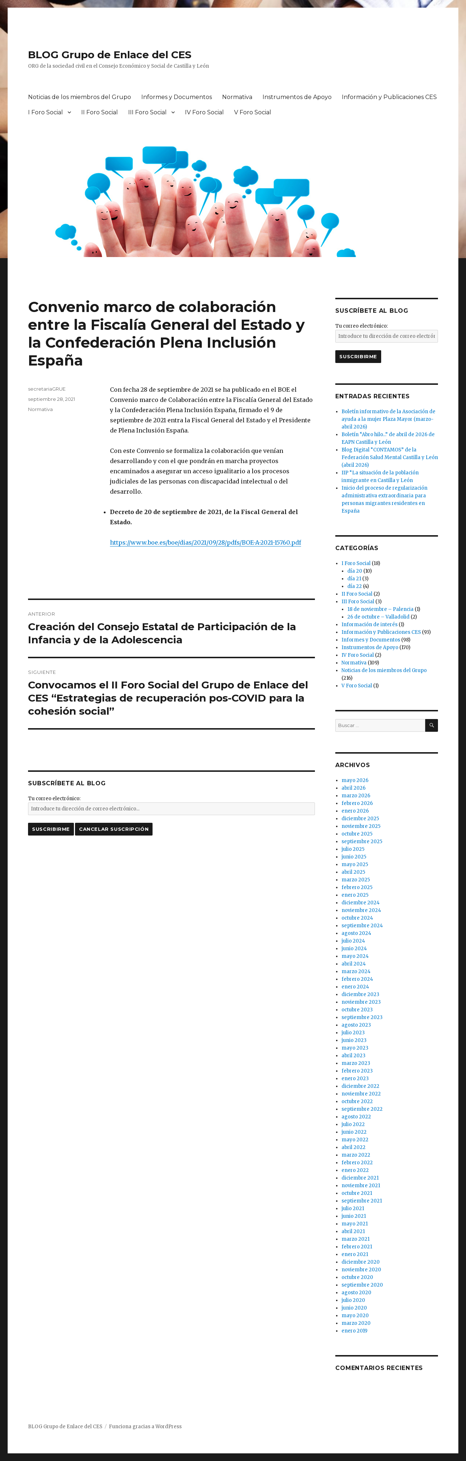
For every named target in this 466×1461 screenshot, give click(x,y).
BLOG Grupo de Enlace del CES (109, 54)
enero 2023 (355, 1078)
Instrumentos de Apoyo (297, 97)
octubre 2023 (357, 1010)
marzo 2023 (355, 1063)
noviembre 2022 (361, 1094)
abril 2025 (353, 872)
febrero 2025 (356, 887)
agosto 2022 (356, 1117)
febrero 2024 (357, 979)
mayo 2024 (355, 956)
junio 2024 (354, 948)
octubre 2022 (357, 1101)
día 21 (354, 579)
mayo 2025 (354, 864)
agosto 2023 (356, 1025)
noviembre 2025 (360, 826)
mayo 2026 (354, 780)
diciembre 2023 (360, 994)
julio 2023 (353, 1033)
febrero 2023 (357, 1071)
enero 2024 (355, 987)
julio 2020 (353, 1300)
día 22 (354, 586)
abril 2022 (353, 1147)
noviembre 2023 (361, 1002)
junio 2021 (353, 1216)
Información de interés (369, 624)
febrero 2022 (357, 1163)
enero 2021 (354, 1254)
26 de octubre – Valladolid (378, 617)
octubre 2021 (356, 1193)
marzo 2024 (356, 971)
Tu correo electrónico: (54, 798)
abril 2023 (353, 1056)
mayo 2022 (354, 1140)
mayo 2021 (354, 1224)
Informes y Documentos (176, 97)
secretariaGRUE (47, 389)
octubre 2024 (357, 918)
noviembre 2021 (360, 1185)
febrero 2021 (356, 1247)
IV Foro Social (204, 112)
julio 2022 (353, 1124)
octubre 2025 (356, 834)
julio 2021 (352, 1208)
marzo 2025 (355, 880)
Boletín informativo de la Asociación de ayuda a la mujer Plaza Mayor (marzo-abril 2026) (388, 419)
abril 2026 (353, 788)
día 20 (354, 571)
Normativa (237, 97)
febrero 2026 (357, 803)
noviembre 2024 (361, 910)
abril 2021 (353, 1231)
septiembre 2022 (362, 1109)
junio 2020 (354, 1308)
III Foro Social (147, 112)
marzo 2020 (356, 1323)
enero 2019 (354, 1331)
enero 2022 (355, 1170)
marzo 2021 (355, 1239)
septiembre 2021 (361, 1201)
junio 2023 (354, 1040)
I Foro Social (45, 112)
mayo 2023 (354, 1048)
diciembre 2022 (360, 1086)
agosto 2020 (356, 1293)
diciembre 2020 (360, 1262)
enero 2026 (355, 811)
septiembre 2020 (362, 1285)
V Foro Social (252, 112)
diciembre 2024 (360, 903)
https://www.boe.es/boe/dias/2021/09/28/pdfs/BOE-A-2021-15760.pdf (205, 542)
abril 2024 (353, 964)
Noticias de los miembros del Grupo (79, 97)
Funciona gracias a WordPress (145, 1427)
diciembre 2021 (360, 1178)
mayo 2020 (355, 1315)
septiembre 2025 (361, 841)
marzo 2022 (355, 1155)
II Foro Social (99, 112)
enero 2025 (354, 895)
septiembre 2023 (362, 1017)
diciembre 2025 (360, 819)
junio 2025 (353, 857)
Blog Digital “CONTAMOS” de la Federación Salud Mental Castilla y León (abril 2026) (389, 457)
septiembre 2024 (362, 926)
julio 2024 (353, 941)
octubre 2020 (357, 1277)
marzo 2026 (355, 796)
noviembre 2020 (361, 1270)
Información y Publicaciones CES (389, 97)
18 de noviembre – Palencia (380, 609)
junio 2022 (354, 1132)
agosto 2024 (356, 933)
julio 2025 (352, 849)
